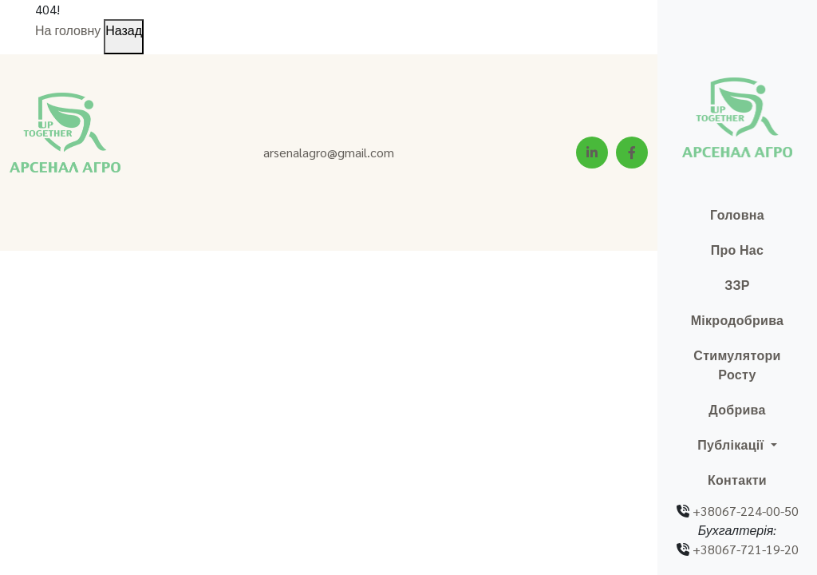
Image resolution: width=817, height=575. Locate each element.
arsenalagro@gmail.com (328, 152)
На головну (68, 30)
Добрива (736, 409)
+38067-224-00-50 (746, 510)
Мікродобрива (737, 319)
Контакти (737, 479)
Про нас (737, 249)
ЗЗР (737, 284)
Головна (737, 214)
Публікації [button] (732, 444)
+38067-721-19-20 (746, 549)
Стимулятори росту (736, 365)
